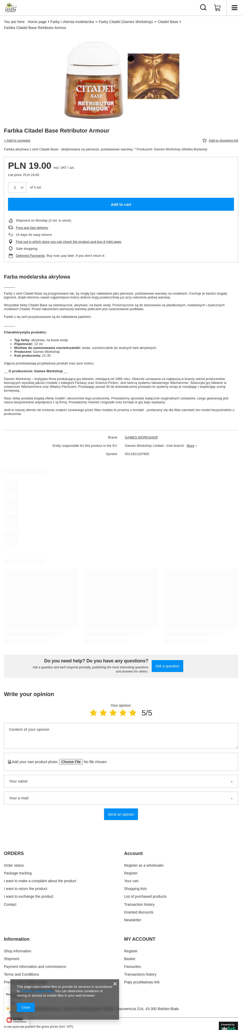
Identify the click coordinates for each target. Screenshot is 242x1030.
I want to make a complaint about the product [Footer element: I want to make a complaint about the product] (40, 881)
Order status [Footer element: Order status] (14, 865)
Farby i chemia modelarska (72, 22)
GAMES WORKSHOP (141, 437)
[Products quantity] (17, 187)
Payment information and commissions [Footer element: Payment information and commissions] (35, 967)
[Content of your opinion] (121, 736)
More (190, 446)
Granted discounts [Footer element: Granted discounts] (139, 912)
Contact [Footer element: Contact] (10, 904)
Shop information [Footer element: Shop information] (17, 951)
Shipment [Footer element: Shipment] (11, 959)
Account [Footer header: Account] (133, 853)
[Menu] (234, 8)
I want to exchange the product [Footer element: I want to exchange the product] (28, 896)
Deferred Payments (30, 256)
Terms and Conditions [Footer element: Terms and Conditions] (21, 974)
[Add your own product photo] (93, 762)
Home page (37, 22)
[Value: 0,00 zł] (217, 8)
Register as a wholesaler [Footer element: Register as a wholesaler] (144, 865)
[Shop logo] (10, 8)
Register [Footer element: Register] (131, 873)
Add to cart (121, 204)
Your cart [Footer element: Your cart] (131, 881)
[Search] (203, 8)
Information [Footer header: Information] (17, 939)
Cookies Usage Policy (36, 991)
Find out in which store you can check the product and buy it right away (68, 242)
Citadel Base (168, 22)
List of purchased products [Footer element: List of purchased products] (145, 896)
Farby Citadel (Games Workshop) (126, 22)
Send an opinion (121, 814)
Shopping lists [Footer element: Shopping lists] (135, 889)
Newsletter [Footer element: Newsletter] (132, 920)
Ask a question (167, 666)
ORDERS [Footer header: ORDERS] (14, 853)
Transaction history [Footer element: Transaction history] (139, 904)
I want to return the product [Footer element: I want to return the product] (25, 889)
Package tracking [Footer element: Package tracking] (18, 873)
